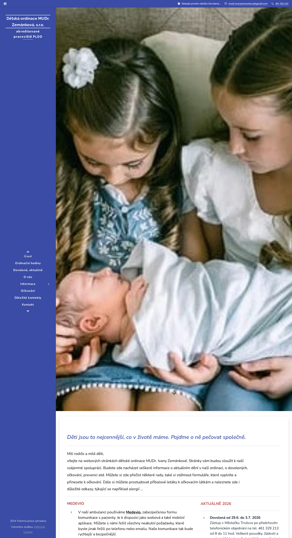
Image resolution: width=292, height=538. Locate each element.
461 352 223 (281, 3)
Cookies (28, 532)
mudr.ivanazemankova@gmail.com (248, 3)
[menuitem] (28, 256)
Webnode (39, 527)
